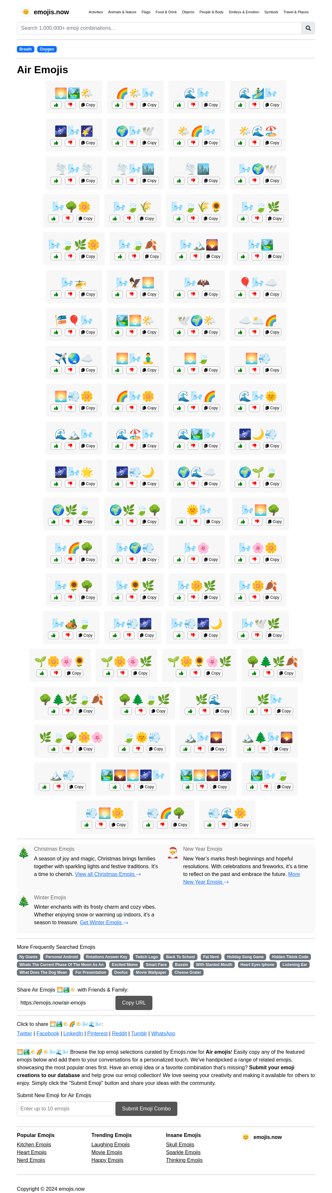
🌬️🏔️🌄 (199, 245)
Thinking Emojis (184, 1160)
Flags (146, 12)
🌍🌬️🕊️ (135, 131)
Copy (88, 105)
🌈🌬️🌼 (135, 396)
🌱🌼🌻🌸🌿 (199, 661)
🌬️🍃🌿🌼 (74, 245)
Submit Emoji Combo (146, 1108)
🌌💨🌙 (135, 472)
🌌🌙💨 (258, 434)
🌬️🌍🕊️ (258, 169)
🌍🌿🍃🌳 (135, 510)
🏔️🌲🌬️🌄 (267, 737)
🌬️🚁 (74, 283)
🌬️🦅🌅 (135, 283)
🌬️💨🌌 (132, 624)
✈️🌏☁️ (73, 358)
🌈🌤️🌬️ (135, 93)
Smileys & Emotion (244, 12)
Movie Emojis (106, 1152)
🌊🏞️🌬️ (196, 434)
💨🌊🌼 (227, 813)
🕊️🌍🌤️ (196, 320)
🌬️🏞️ (261, 245)
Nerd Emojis (31, 1160)
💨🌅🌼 (104, 813)
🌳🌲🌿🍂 (272, 661)
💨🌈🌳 (166, 813)
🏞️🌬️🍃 (269, 775)
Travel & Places (296, 12)
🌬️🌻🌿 (135, 586)
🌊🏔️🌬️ (73, 434)
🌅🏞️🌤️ (73, 93)
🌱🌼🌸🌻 (60, 661)
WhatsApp (163, 1033)
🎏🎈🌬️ (73, 320)
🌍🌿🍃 (71, 510)
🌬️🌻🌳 (73, 586)
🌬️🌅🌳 (260, 510)
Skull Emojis (180, 1144)
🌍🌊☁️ (196, 472)
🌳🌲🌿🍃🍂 (71, 699)
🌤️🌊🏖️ (258, 131)
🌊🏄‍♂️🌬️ (258, 93)
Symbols (271, 12)
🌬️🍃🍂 (137, 245)
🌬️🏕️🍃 (71, 624)
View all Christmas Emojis (108, 874)
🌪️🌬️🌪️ (73, 169)
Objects (188, 12)
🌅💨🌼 (73, 396)
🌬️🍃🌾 (132, 207)
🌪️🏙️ (197, 169)
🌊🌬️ (197, 93)
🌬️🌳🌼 (71, 207)
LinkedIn (73, 1033)
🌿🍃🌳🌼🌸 (71, 737)
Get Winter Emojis (104, 922)
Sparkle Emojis (183, 1152)
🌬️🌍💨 (135, 548)
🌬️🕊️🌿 (260, 624)
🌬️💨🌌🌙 (197, 624)
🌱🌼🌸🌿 (126, 661)
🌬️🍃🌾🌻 (197, 207)
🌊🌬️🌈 (196, 396)
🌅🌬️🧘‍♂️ (135, 358)
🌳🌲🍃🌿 (144, 699)
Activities (96, 12)
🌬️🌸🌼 (258, 548)
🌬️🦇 (197, 283)
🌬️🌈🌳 (73, 548)
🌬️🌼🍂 (258, 586)
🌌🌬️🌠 (73, 131)
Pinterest (97, 1033)
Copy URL (134, 1003)
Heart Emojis (32, 1152)
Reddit (119, 1033)
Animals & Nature (122, 12)
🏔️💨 (62, 775)
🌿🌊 (208, 699)
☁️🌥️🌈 (258, 320)
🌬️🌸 (197, 548)
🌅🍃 (197, 358)
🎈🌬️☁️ (258, 283)
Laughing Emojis (110, 1144)
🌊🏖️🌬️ (135, 434)
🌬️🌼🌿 (196, 586)
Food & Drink (166, 12)
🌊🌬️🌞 (258, 396)
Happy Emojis (107, 1160)
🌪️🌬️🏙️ (135, 169)
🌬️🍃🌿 (260, 207)
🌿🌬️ (270, 699)
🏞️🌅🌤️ (135, 320)
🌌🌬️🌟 (73, 472)
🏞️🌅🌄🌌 (206, 775)
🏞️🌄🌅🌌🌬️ (133, 775)
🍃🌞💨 (141, 737)
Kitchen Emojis (34, 1144)
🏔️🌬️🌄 (203, 737)
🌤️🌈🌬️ (196, 131)
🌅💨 (258, 358)
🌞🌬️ (199, 510)
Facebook (47, 1033)
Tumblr (139, 1033)
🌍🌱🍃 (258, 472)
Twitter (24, 1033)
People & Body (211, 12)
